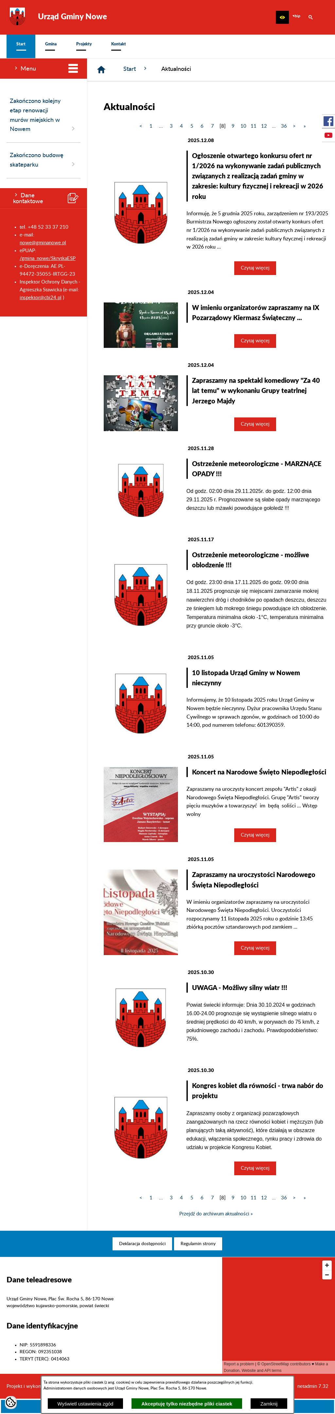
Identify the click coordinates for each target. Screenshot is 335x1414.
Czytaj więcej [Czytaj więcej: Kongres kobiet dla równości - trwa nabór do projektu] (255, 1168)
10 (243, 126)
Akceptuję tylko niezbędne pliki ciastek (186, 1403)
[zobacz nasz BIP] (296, 17)
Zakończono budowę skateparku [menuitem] (43, 160)
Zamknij (269, 1403)
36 (284, 126)
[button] (282, 17)
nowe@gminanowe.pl (43, 242)
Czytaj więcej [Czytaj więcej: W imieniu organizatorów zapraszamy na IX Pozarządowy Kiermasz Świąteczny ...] (255, 340)
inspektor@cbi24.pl (41, 297)
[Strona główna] (101, 69)
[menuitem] (21, 46)
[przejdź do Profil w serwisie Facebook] (328, 121)
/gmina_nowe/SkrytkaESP (48, 258)
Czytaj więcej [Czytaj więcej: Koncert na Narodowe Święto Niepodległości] (255, 835)
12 (264, 126)
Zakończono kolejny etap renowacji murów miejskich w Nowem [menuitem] (43, 115)
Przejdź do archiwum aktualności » (216, 1213)
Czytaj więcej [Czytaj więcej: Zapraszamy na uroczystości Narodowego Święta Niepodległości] (255, 948)
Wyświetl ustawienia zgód (86, 1403)
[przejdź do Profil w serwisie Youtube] (328, 135)
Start (135, 68)
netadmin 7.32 (312, 1386)
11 (253, 126)
